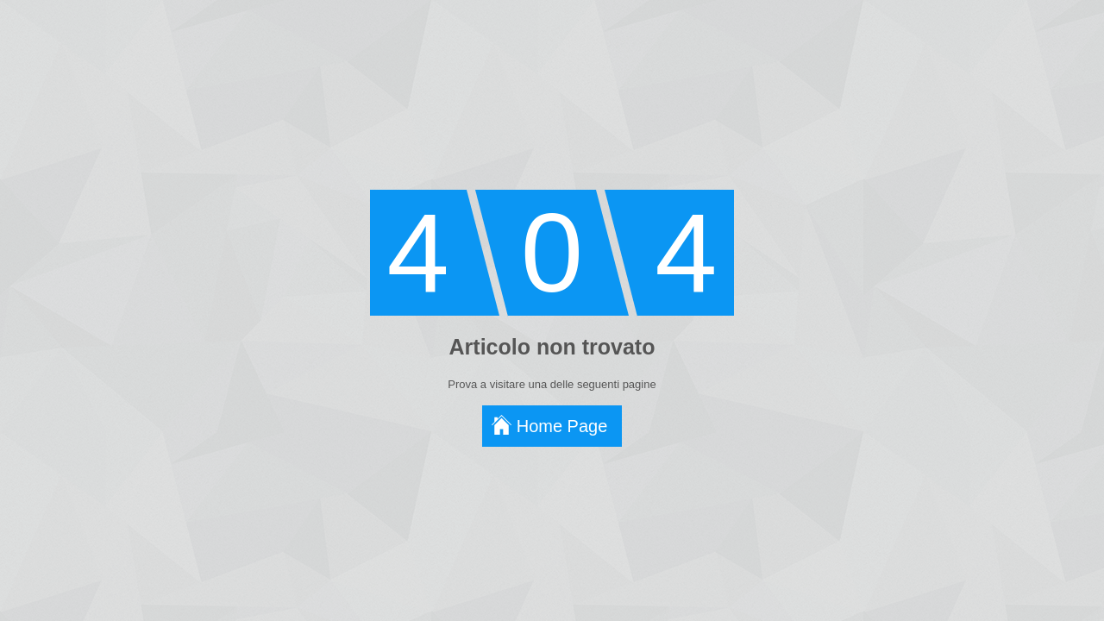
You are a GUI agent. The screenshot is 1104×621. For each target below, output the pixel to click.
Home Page (562, 426)
